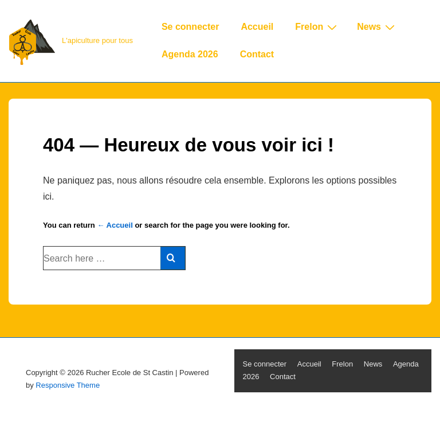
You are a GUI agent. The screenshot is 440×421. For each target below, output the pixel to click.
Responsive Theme (68, 385)
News (377, 27)
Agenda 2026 (190, 54)
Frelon (317, 27)
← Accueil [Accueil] (114, 225)
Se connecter (190, 27)
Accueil (257, 27)
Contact (257, 54)
